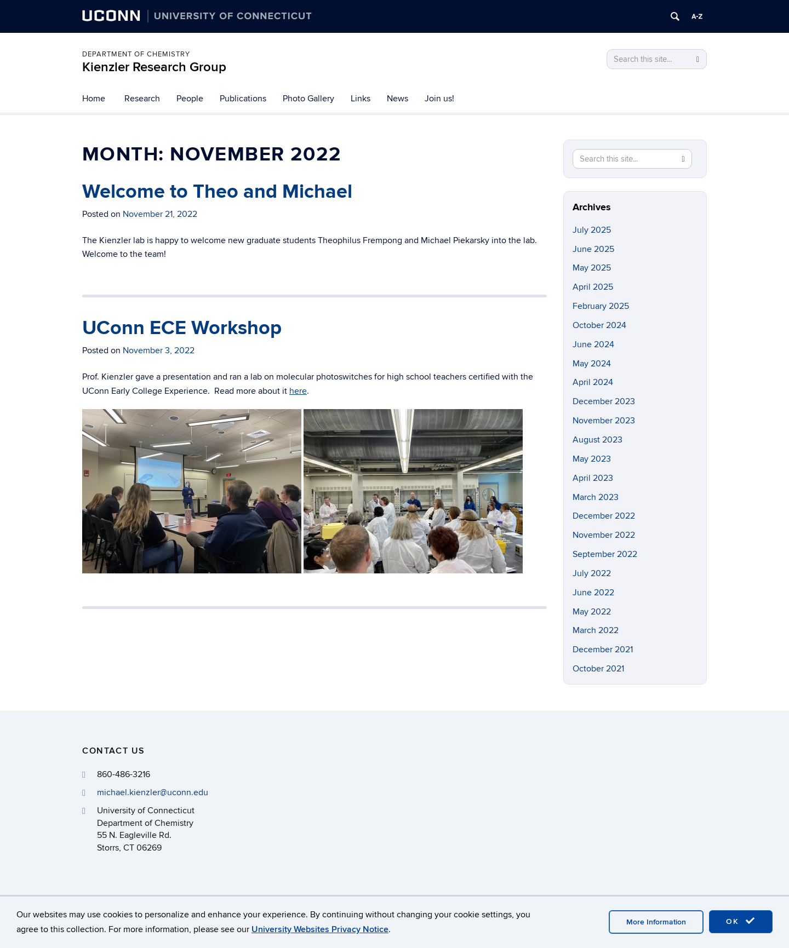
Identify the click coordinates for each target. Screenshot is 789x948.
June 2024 (593, 344)
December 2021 (603, 649)
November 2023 (604, 420)
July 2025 (592, 230)
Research (142, 98)
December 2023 (604, 401)
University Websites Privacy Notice (319, 929)
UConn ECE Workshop (182, 328)
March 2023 (596, 497)
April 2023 (593, 478)
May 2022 (592, 611)
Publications (243, 98)
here (298, 391)
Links (360, 98)
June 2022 (593, 592)
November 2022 (604, 535)
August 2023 (597, 439)
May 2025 (592, 267)
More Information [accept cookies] (656, 922)
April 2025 (593, 286)
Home (93, 98)
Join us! (439, 98)
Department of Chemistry (136, 54)
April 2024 (593, 382)
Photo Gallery (308, 98)
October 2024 (599, 325)
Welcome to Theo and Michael (217, 192)
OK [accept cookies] (741, 921)
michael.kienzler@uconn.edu (152, 792)
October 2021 (598, 668)
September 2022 (605, 554)
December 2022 (604, 515)
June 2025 (593, 249)
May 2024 (592, 363)
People (189, 98)
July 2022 (592, 573)
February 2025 (601, 306)
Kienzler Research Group (154, 67)
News (397, 98)
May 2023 (592, 458)
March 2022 (596, 630)
